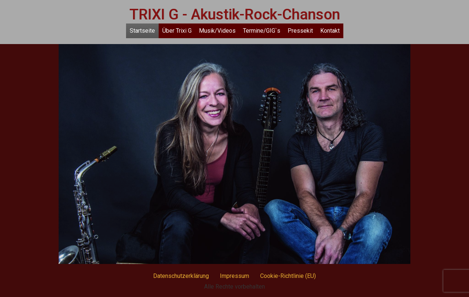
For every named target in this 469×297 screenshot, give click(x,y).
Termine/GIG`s (261, 30)
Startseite (142, 30)
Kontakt (330, 30)
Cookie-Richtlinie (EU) (288, 275)
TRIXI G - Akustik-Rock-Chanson (234, 14)
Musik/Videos (217, 30)
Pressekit (300, 30)
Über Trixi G (177, 30)
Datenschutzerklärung (181, 275)
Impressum (234, 275)
